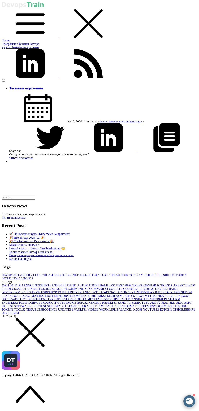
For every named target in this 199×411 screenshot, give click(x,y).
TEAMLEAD (104, 306)
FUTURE (179, 275)
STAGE (61, 306)
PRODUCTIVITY (53, 302)
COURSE (116, 288)
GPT (96, 292)
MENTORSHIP (152, 275)
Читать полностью (21, 157)
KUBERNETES (73, 275)
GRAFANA (108, 292)
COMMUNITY (78, 288)
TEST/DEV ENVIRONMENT (155, 306)
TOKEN (8, 309)
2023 (6, 285)
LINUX (27, 278)
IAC (136, 275)
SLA (165, 302)
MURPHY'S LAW (132, 295)
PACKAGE (104, 299)
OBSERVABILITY (15, 299)
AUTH (72, 285)
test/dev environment (122, 121)
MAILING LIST (42, 295)
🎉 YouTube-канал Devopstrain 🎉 (31, 241)
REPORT (95, 302)
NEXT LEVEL (168, 295)
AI (100, 275)
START (72, 306)
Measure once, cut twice (24, 244)
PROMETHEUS (77, 302)
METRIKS (99, 295)
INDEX (130, 292)
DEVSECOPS (11, 292)
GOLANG (84, 292)
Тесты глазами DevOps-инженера (30, 251)
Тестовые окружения (26, 88)
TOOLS (20, 309)
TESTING (182, 306)
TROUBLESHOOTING (42, 309)
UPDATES (66, 309)
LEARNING (10, 295)
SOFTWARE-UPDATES (30, 306)
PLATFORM (155, 299)
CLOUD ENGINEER (26, 288)
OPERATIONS (66, 299)
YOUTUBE (151, 309)
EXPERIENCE (51, 292)
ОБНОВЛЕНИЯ (184, 309)
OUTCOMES (86, 299)
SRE (167, 275)
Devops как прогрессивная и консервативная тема (41, 255)
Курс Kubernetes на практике (20, 47)
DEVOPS (10, 275)
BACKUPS (108, 285)
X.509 (138, 309)
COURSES (131, 288)
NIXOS (91, 275)
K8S (58, 275)
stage (138, 121)
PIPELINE (120, 299)
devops (104, 121)
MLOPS (113, 295)
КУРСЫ (166, 309)
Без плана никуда (20, 258)
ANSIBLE (59, 285)
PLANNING (137, 299)
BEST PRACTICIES (118, 275)
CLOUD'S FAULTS (54, 288)
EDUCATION (43, 275)
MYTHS (151, 295)
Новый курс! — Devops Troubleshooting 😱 (37, 248)
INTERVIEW (11, 278)
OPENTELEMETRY (42, 299)
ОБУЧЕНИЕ (10, 313)
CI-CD (191, 285)
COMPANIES (99, 288)
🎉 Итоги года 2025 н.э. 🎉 (27, 237)
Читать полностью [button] (14, 217)
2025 (14, 285)
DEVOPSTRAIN (166, 288)
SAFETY (124, 302)
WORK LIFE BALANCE (116, 309)
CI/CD (7, 288)
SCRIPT (137, 302)
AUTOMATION (88, 285)
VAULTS (80, 309)
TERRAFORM (124, 306)
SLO (180, 302)
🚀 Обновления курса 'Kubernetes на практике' (39, 234)
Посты (6, 40)
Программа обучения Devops (20, 43)
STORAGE (86, 306)
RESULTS (110, 302)
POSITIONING (30, 302)
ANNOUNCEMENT (37, 285)
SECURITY (152, 302)
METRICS (83, 295)
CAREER (25, 275)
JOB (158, 292)
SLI (172, 302)
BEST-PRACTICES (157, 285)
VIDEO (93, 309)
